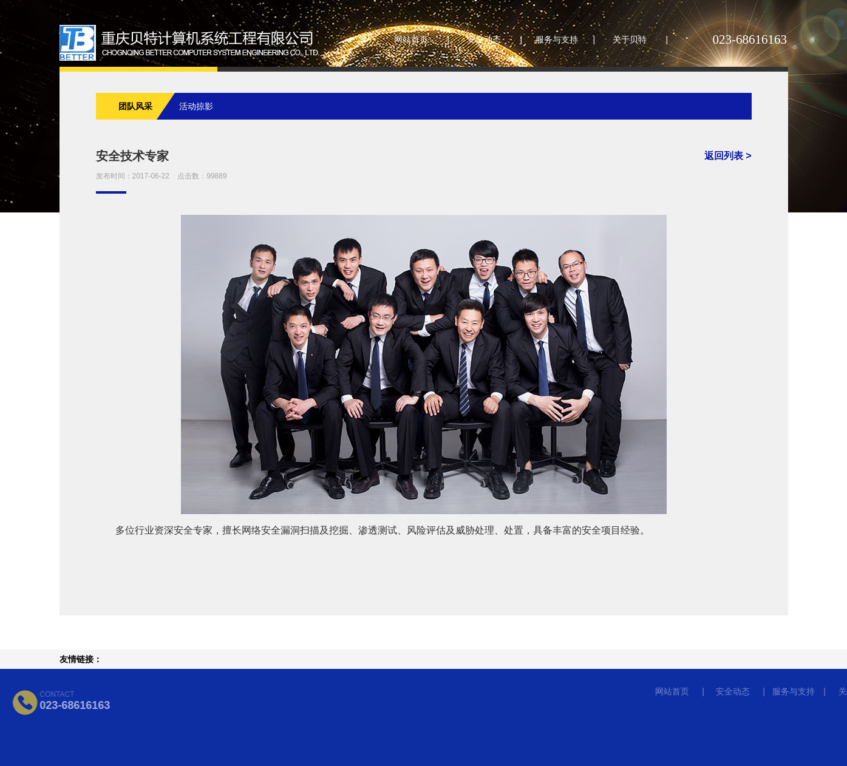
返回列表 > (728, 156)
